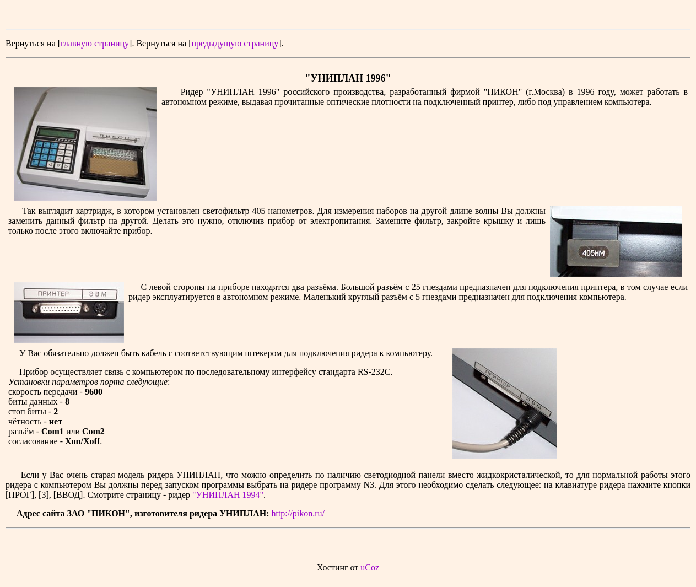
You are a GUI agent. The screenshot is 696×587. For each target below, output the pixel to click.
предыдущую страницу (234, 43)
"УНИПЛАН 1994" (227, 494)
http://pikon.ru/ (297, 513)
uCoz (369, 567)
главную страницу (95, 43)
